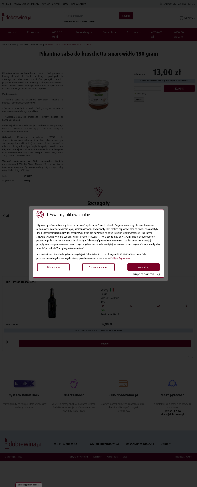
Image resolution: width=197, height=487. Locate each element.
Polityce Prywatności (120, 258)
